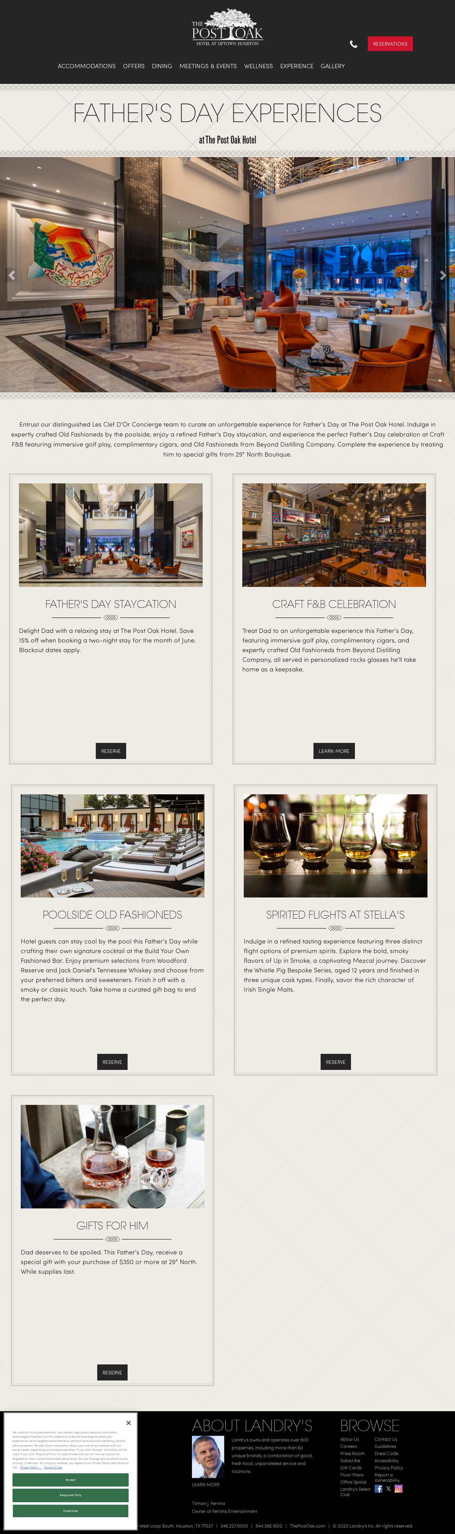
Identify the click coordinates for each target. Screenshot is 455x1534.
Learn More (334, 751)
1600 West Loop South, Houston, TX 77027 (171, 1526)
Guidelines (385, 1446)
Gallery (333, 66)
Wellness (258, 66)
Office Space (353, 1482)
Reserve (111, 751)
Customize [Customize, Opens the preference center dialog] (70, 1511)
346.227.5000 (234, 1526)
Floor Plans (351, 1475)
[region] (71, 1471)
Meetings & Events (208, 66)
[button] (12, 275)
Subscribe (350, 1460)
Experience (296, 66)
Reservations (390, 44)
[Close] (129, 1423)
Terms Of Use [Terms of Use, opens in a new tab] (53, 1467)
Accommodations (87, 66)
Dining (162, 66)
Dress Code (386, 1453)
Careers (348, 1446)
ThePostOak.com (307, 1526)
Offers (134, 66)
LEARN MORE (206, 1484)
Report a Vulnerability (387, 1477)
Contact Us (386, 1439)
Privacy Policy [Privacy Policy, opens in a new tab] (31, 1467)
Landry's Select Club (355, 1491)
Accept (70, 1480)
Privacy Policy (389, 1467)
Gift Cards (350, 1467)
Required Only (70, 1495)
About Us (349, 1439)
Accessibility (387, 1460)
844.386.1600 (269, 1526)
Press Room (352, 1453)
